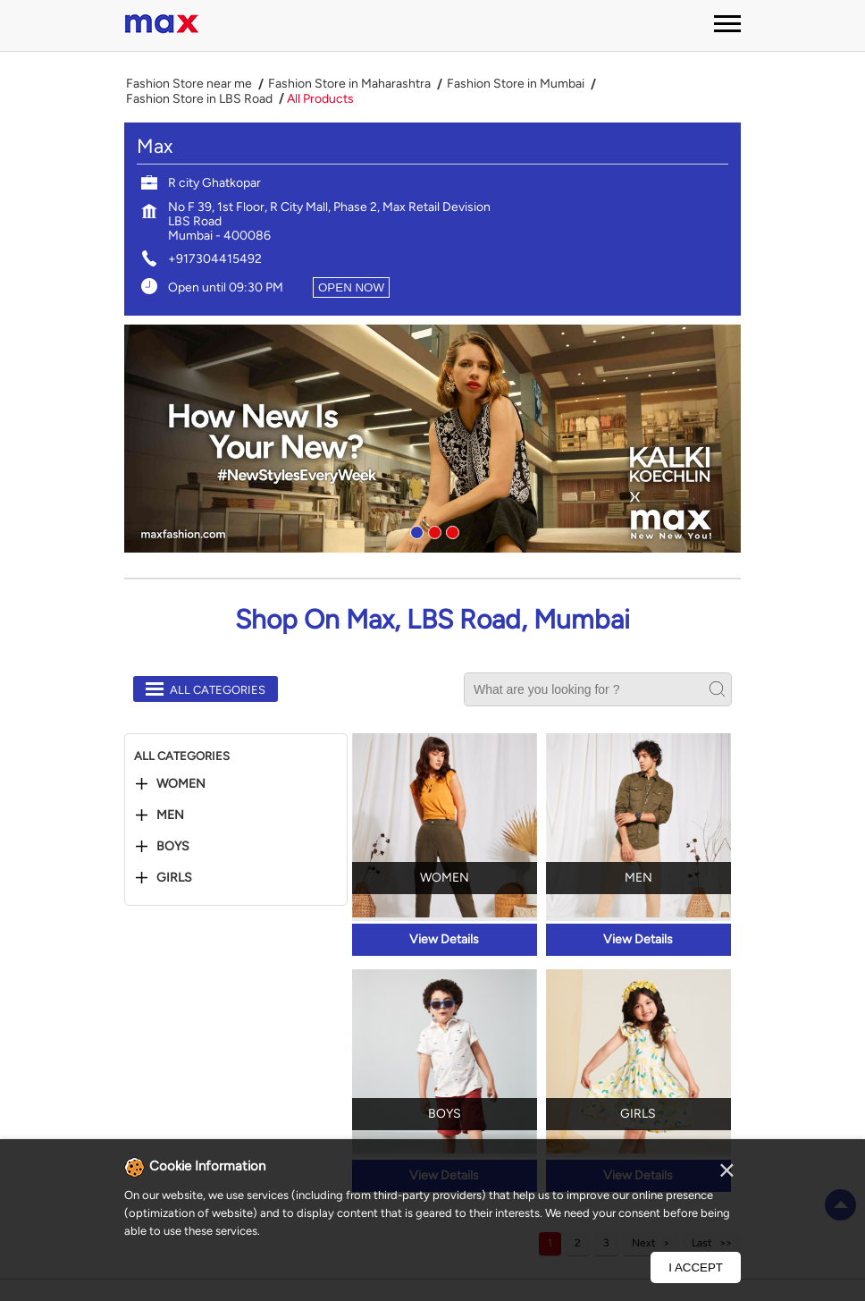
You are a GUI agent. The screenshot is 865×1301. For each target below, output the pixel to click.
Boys (172, 847)
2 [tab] (432, 530)
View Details (444, 939)
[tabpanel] (432, 439)
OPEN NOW (351, 287)
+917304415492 (215, 258)
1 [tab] (414, 530)
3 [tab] (450, 530)
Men (170, 815)
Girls (174, 878)
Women (181, 784)
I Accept (695, 1267)
